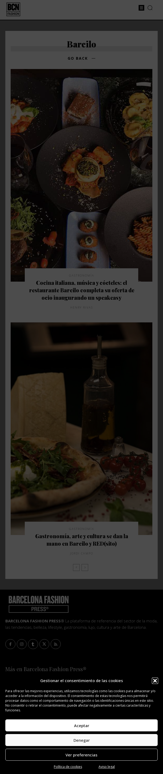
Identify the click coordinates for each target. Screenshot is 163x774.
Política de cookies (68, 766)
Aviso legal (107, 766)
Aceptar (81, 725)
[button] (155, 680)
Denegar (82, 740)
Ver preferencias (81, 754)
